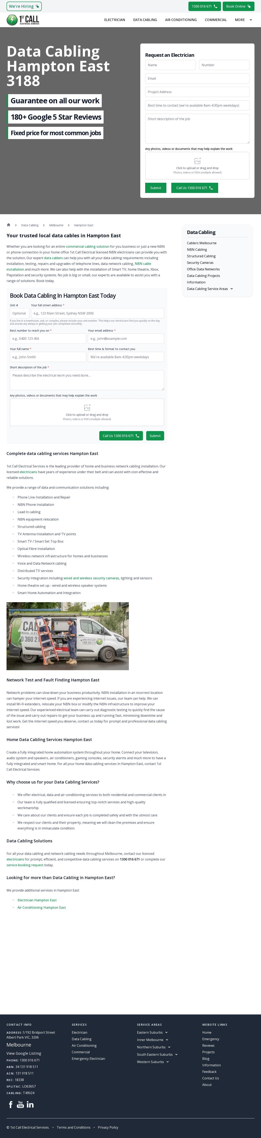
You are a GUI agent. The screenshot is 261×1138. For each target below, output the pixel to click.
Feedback (209, 1071)
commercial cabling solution (87, 246)
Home (206, 1032)
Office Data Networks (203, 269)
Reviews (208, 1045)
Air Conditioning (181, 20)
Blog (205, 1058)
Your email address (102, 330)
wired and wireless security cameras (91, 578)
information (211, 1065)
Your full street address (47, 305)
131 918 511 (24, 1073)
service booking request (25, 865)
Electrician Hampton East (37, 900)
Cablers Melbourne (202, 243)
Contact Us (210, 1078)
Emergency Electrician (88, 1058)
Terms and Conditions (74, 1127)
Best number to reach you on (31, 330)
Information (196, 282)
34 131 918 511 (26, 1066)
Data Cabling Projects (203, 275)
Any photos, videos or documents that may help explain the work (188, 149)
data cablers (53, 258)
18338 (19, 1080)
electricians (28, 472)
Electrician (114, 20)
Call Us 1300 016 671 (194, 188)
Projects (208, 1052)
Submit (155, 188)
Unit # (14, 305)
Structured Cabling (201, 256)
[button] (197, 165)
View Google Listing (24, 1053)
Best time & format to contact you (111, 349)
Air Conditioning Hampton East (42, 907)
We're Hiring (24, 6)
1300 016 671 (205, 6)
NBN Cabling (197, 249)
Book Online (238, 6)
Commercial (216, 20)
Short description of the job (29, 367)
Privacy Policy (108, 1127)
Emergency (210, 1039)
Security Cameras (200, 262)
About (207, 1084)
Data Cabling (145, 20)
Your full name (20, 349)
